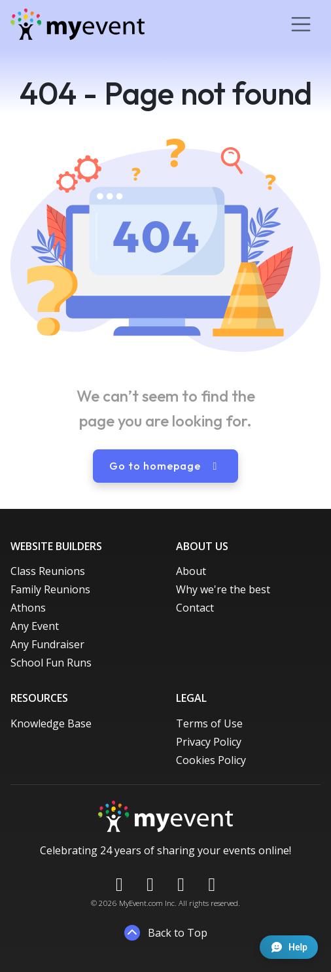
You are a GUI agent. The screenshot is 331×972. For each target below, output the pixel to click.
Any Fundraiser (47, 644)
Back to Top (165, 933)
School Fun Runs (51, 662)
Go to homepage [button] (165, 465)
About (191, 571)
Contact (195, 607)
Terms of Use (209, 723)
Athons (28, 607)
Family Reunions (50, 589)
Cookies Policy (211, 760)
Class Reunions (47, 571)
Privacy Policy (208, 742)
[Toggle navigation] (301, 24)
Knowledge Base (51, 723)
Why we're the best (223, 589)
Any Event (34, 626)
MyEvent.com (141, 903)
